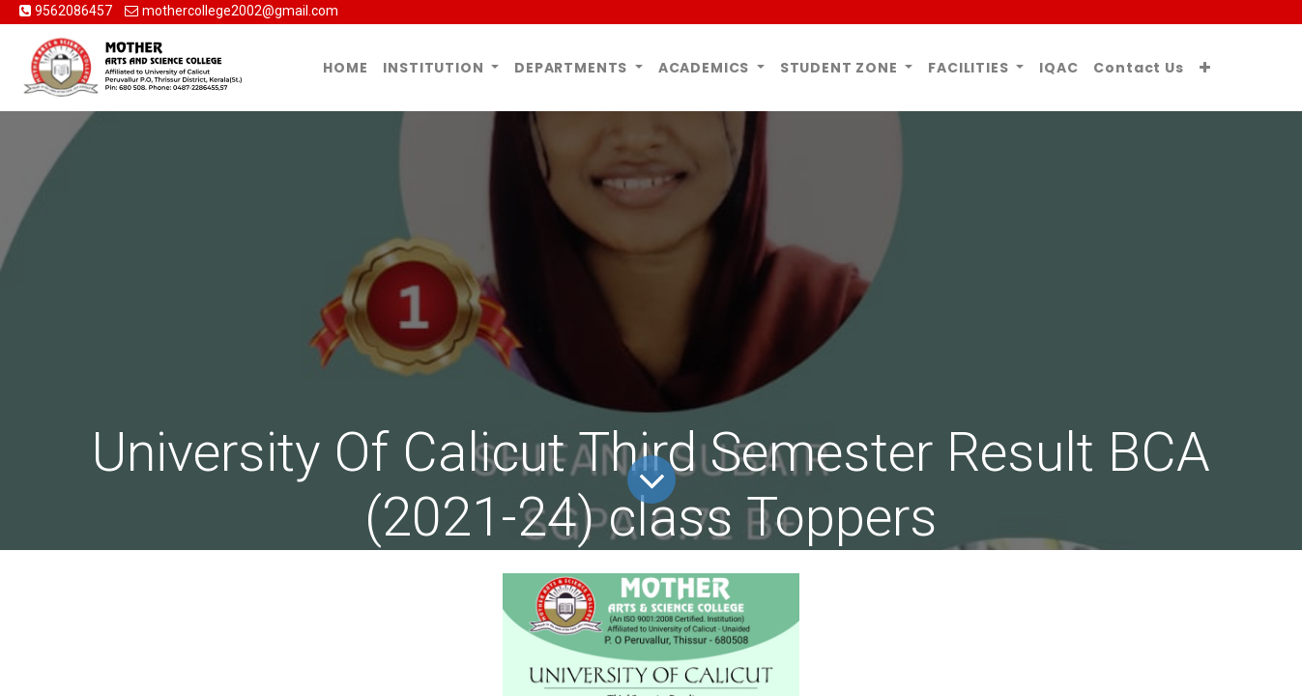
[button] (1205, 68)
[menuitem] (345, 68)
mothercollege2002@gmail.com (240, 10)
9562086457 (75, 10)
